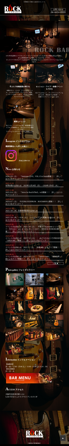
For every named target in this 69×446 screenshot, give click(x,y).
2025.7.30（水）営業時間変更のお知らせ (21, 211)
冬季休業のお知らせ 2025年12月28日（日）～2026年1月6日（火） (32, 185)
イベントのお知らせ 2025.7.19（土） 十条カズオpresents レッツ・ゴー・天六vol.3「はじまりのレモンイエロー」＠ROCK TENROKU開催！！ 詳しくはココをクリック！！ (33, 229)
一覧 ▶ (55, 263)
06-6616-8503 (58, 12)
